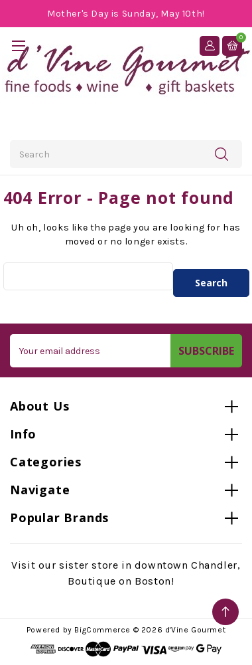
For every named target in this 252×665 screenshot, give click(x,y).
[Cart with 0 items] (232, 46)
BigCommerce (102, 629)
